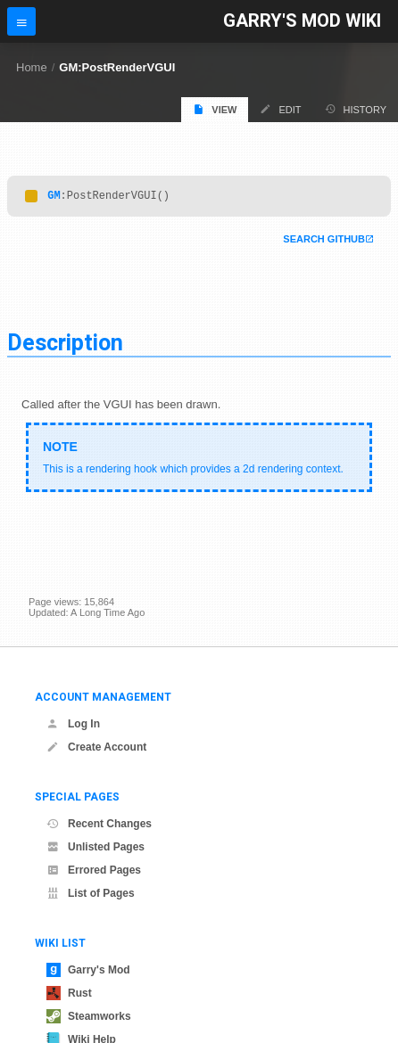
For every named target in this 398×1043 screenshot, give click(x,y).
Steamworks (88, 1016)
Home (31, 67)
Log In (73, 724)
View (214, 109)
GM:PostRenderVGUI (117, 67)
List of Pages (90, 893)
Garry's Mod (88, 970)
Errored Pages (93, 870)
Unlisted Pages (95, 847)
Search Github (324, 241)
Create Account (96, 747)
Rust (69, 993)
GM (53, 197)
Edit (280, 109)
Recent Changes (99, 824)
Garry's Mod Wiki (302, 21)
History (356, 109)
